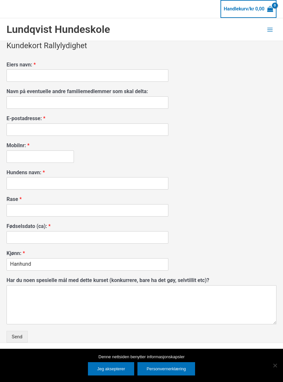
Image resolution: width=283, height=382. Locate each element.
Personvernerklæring (166, 368)
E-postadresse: (26, 118)
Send (17, 337)
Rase (14, 199)
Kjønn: (16, 253)
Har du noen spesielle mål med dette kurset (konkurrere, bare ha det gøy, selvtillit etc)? (108, 280)
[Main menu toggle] (269, 29)
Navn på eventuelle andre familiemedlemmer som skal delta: (77, 91)
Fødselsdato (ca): (28, 226)
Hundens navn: (26, 172)
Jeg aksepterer (111, 368)
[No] (275, 365)
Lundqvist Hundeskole (58, 29)
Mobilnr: (18, 145)
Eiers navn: (21, 65)
